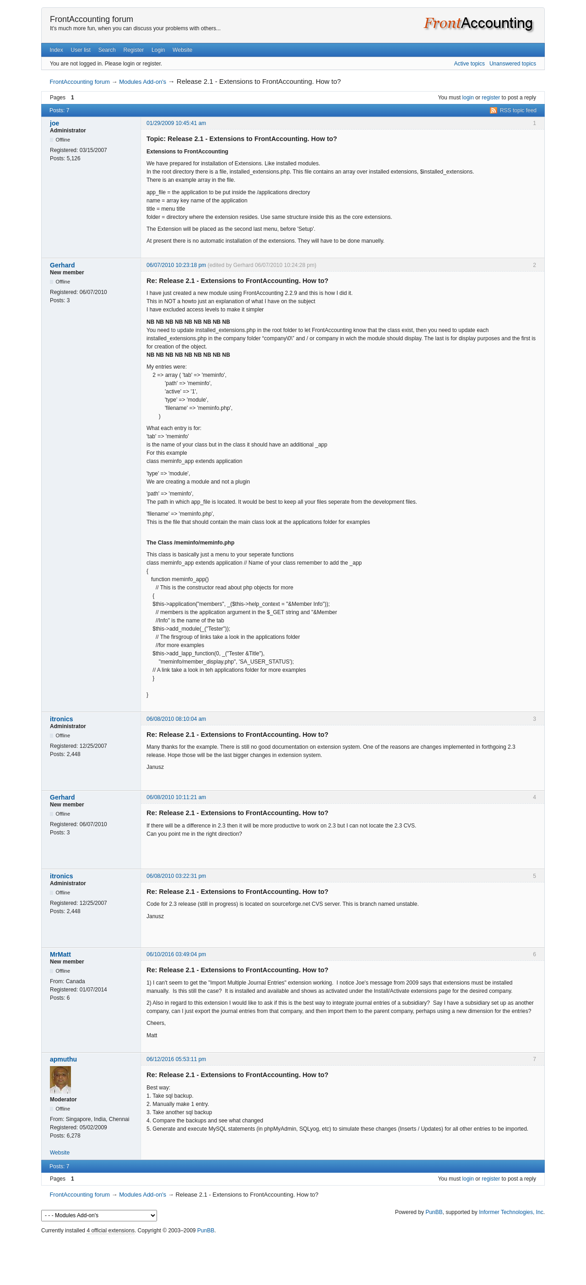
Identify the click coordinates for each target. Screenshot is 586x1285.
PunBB (433, 1212)
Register (133, 50)
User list (81, 50)
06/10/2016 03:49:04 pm (176, 954)
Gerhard (62, 265)
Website (182, 50)
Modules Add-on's (142, 81)
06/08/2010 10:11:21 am (176, 797)
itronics (61, 719)
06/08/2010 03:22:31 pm (176, 876)
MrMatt (60, 954)
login (468, 97)
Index (56, 50)
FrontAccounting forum (91, 19)
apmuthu (63, 1059)
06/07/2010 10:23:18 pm (176, 265)
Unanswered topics (512, 63)
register (491, 97)
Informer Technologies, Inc (511, 1212)
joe (54, 123)
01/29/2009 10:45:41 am (176, 123)
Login (158, 50)
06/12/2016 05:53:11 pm (176, 1059)
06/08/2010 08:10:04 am (176, 719)
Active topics (469, 63)
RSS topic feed (518, 110)
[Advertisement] (293, 1257)
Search (107, 50)
